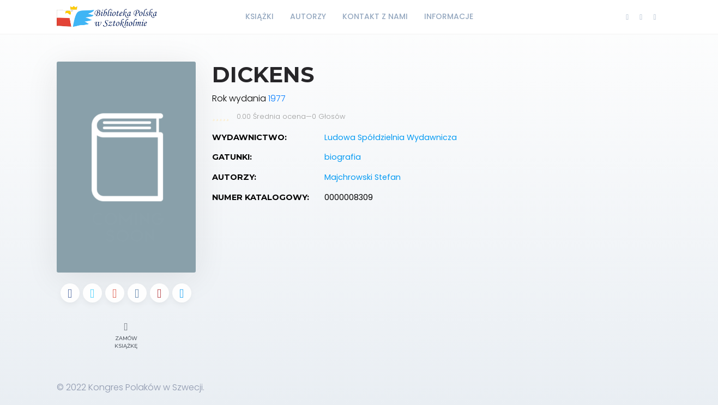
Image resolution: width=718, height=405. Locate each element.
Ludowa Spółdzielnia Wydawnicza (390, 137)
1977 (277, 98)
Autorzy (308, 16)
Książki (259, 16)
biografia (342, 157)
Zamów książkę (126, 334)
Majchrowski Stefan (362, 177)
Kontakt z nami (375, 16)
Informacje (448, 16)
